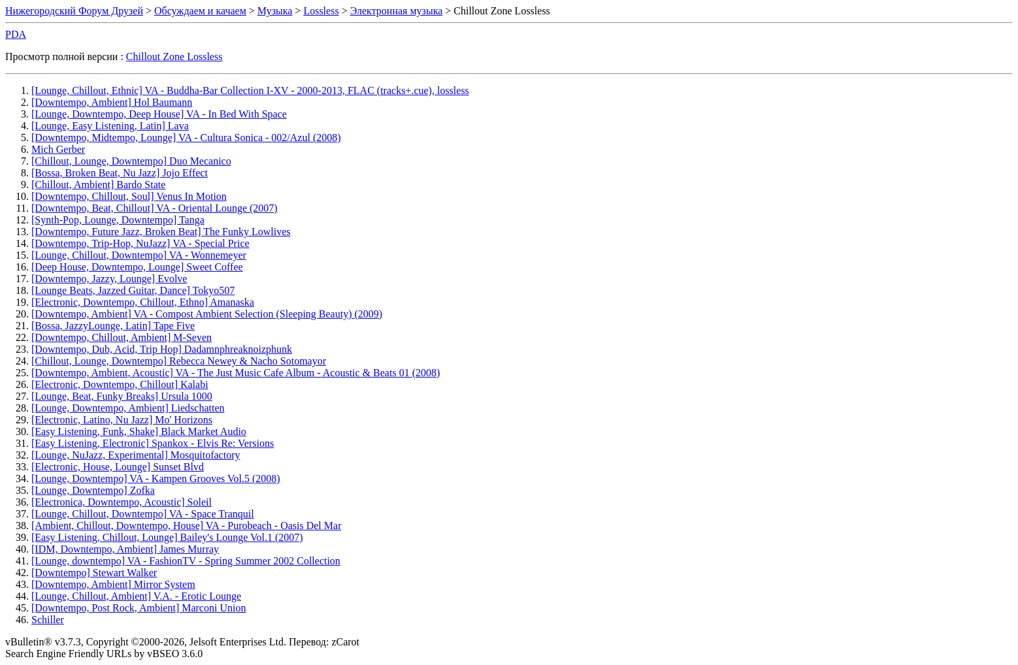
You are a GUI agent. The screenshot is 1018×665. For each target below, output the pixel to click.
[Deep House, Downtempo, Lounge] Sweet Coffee (137, 266)
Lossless (320, 10)
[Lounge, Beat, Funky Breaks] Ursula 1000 (121, 396)
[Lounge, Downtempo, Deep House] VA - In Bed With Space (159, 114)
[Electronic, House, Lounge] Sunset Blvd (117, 466)
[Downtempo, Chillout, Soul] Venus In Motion (129, 196)
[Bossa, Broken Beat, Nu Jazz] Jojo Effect (119, 172)
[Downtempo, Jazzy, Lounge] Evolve (109, 278)
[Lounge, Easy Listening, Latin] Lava (110, 125)
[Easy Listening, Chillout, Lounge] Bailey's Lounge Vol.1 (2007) (167, 537)
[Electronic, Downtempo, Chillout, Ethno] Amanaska (142, 302)
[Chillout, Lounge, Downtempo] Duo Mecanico (131, 161)
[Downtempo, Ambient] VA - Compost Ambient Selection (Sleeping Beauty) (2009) (206, 313)
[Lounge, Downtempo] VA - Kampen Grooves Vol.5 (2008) (155, 478)
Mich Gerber (58, 149)
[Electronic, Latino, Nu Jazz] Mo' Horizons (121, 419)
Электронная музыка (396, 10)
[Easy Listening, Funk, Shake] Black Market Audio (138, 431)
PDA (15, 34)
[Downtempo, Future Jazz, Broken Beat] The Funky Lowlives (161, 231)
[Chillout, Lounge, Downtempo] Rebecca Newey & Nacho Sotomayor (178, 360)
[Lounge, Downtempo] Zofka (93, 490)
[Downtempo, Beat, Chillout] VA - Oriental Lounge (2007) (154, 208)
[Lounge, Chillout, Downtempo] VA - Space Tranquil (142, 513)
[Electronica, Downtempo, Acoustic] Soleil (121, 502)
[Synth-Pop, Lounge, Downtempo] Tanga (118, 219)
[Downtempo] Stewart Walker (94, 572)
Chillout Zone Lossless (174, 56)
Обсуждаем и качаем (200, 10)
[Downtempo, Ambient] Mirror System (113, 584)
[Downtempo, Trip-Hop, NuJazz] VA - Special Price (140, 243)
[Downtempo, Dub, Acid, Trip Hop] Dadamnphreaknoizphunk (161, 349)
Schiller (47, 619)
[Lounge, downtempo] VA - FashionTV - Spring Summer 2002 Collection (185, 560)
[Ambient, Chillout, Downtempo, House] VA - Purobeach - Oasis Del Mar (186, 525)
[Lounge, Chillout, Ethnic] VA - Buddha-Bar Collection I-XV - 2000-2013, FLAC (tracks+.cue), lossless (250, 90)
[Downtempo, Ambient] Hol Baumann (111, 102)
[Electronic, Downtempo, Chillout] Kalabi (119, 384)
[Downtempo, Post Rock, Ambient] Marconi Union (138, 607)
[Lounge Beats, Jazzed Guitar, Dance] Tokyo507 (133, 290)
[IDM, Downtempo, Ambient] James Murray (125, 549)
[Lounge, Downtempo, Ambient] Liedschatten (127, 408)
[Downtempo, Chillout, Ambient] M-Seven (121, 337)
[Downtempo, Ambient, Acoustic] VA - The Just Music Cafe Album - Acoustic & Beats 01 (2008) (235, 372)
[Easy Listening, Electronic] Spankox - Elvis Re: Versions (152, 443)
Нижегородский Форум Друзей (74, 10)
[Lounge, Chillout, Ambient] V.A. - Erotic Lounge (136, 596)
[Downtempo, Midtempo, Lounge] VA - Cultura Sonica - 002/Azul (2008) (186, 137)
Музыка (275, 10)
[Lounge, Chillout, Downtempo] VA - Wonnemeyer (138, 255)
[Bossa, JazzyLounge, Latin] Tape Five (113, 325)
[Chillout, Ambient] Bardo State (98, 184)
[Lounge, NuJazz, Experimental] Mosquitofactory (135, 455)
